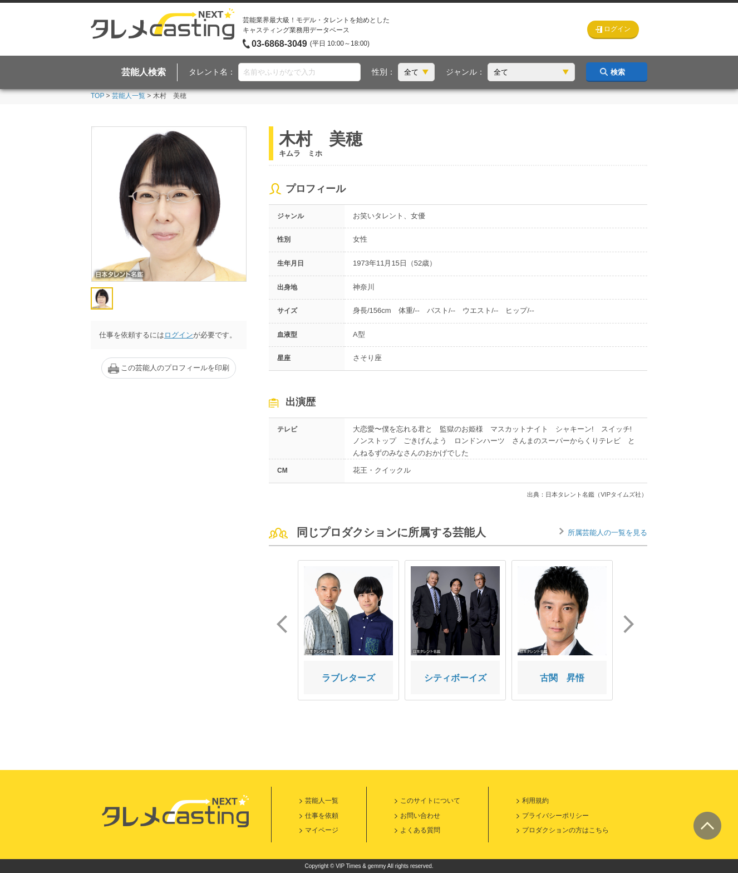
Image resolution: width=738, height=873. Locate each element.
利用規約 (535, 801)
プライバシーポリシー (555, 816)
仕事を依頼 (321, 816)
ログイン (178, 335)
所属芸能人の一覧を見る (607, 532)
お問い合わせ (420, 816)
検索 (618, 72)
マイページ (321, 830)
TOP (97, 96)
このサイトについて (430, 801)
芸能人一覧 (128, 96)
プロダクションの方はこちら (565, 830)
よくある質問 (420, 830)
